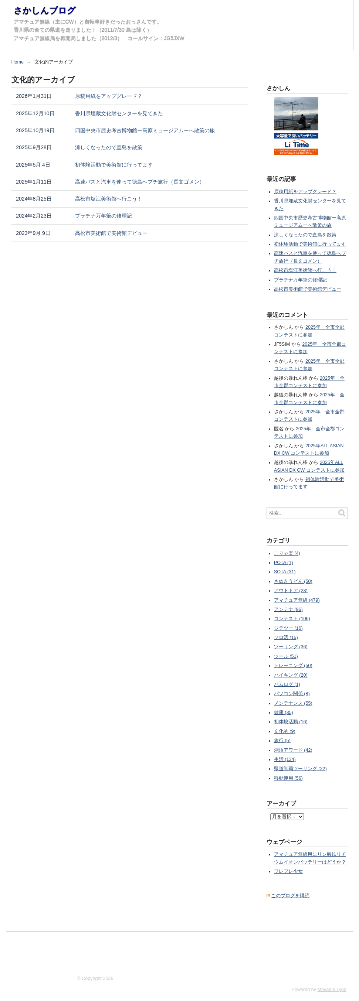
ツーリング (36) (291, 646)
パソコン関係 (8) (292, 693)
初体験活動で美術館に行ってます (114, 165)
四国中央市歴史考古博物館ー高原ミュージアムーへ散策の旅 (145, 130)
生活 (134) (285, 759)
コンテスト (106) (292, 618)
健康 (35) (283, 712)
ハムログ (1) (287, 684)
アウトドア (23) (291, 590)
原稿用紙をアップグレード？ (108, 96)
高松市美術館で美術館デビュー (111, 233)
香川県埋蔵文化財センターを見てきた (119, 113)
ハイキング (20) (291, 675)
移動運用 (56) (288, 778)
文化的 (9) (284, 731)
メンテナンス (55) (293, 703)
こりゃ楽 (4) (287, 553)
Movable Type (332, 989)
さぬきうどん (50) (293, 581)
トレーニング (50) (293, 665)
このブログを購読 (290, 895)
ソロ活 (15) (286, 637)
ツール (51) (286, 656)
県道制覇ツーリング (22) (300, 768)
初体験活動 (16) (291, 721)
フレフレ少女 (288, 871)
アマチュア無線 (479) (297, 600)
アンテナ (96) (288, 609)
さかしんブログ (45, 10)
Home (17, 62)
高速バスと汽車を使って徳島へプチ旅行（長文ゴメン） (139, 182)
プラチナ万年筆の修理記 (103, 216)
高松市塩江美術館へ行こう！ (108, 199)
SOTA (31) (285, 571)
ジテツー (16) (288, 628)
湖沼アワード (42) (293, 750)
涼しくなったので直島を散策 (108, 147)
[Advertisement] (140, 951)
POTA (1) (283, 562)
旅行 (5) (282, 740)
